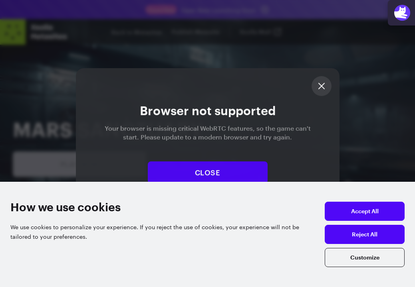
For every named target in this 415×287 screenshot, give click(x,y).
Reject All (364, 234)
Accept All (365, 211)
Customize (364, 257)
